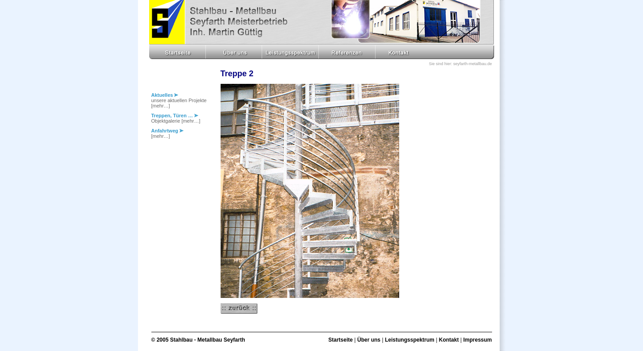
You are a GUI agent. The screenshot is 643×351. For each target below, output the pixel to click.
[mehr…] (160, 105)
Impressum (477, 340)
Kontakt (449, 340)
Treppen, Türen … (175, 115)
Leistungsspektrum (409, 340)
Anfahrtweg (167, 130)
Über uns (368, 340)
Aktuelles (165, 95)
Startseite (340, 340)
